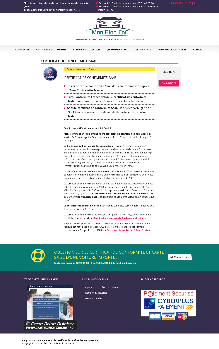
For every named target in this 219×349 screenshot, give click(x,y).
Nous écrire (180, 257)
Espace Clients (182, 3)
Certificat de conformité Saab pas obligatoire (119, 217)
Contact (198, 49)
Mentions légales (93, 298)
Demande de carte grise (172, 49)
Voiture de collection (86, 49)
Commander (22, 49)
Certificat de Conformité (51, 49)
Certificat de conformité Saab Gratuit (128, 230)
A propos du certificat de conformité (103, 287)
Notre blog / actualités (96, 292)
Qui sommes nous (117, 49)
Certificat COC (143, 49)
